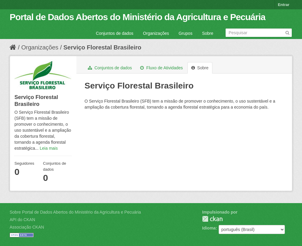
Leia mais (49, 148)
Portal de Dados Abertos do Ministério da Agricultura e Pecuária (137, 17)
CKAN (212, 219)
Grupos (186, 33)
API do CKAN (22, 219)
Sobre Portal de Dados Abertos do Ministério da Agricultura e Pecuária (75, 212)
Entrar (283, 4)
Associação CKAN (27, 227)
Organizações (156, 33)
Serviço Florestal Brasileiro (102, 47)
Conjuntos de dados (115, 33)
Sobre (207, 33)
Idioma (209, 228)
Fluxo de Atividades (161, 67)
